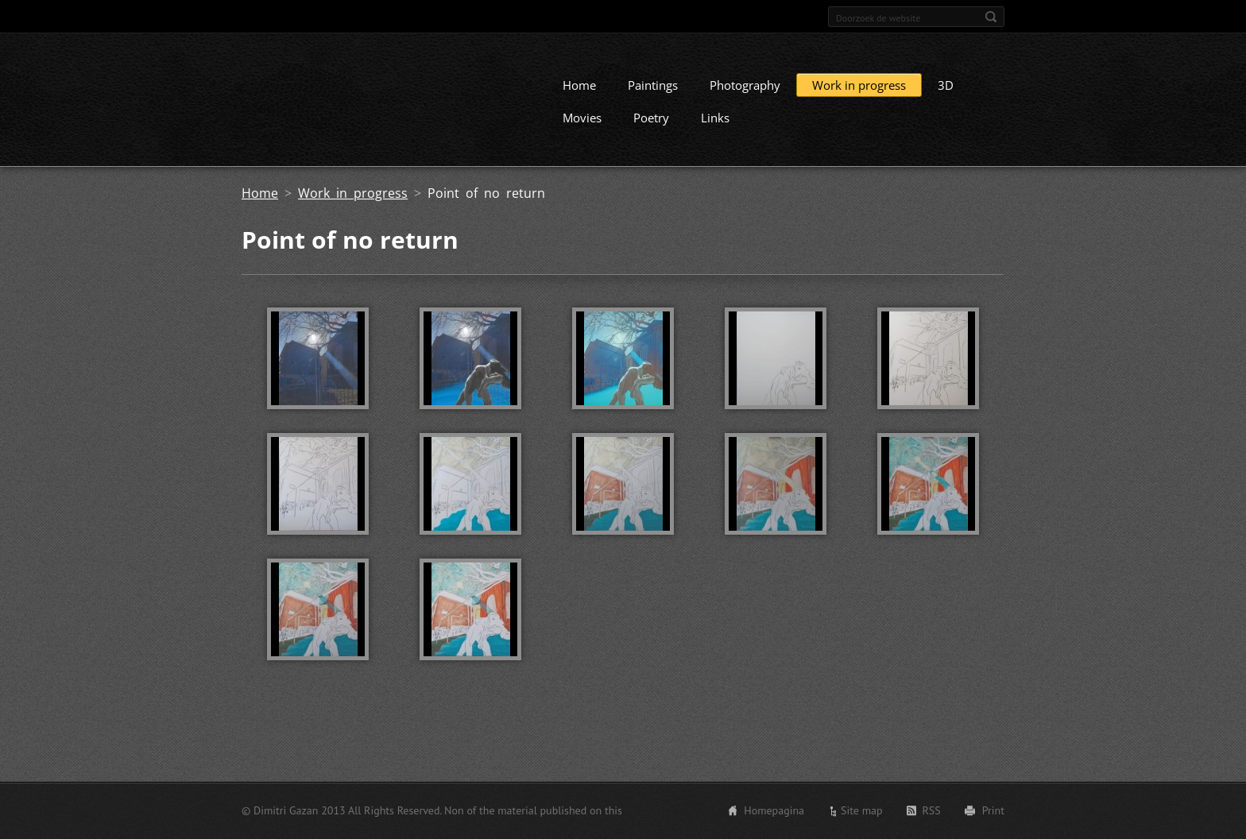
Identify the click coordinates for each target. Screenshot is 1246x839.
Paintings (653, 99)
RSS (932, 813)
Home (579, 99)
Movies (582, 132)
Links (715, 132)
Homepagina (774, 813)
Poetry (651, 132)
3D (946, 99)
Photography (745, 99)
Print (993, 813)
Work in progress (859, 99)
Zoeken (991, 16)
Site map (862, 813)
